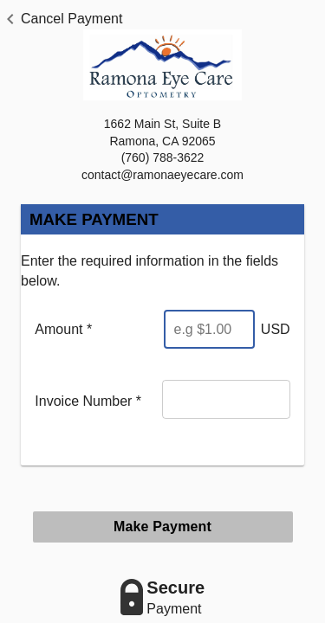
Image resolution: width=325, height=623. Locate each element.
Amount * (63, 329)
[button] (61, 19)
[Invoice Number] (225, 399)
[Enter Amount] (209, 329)
